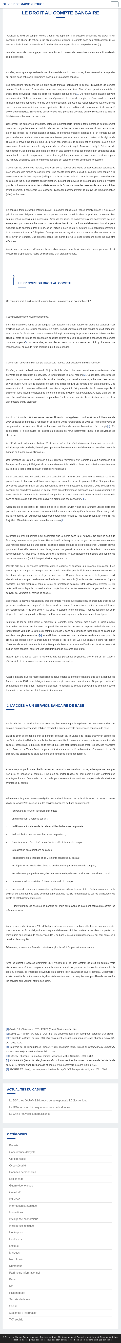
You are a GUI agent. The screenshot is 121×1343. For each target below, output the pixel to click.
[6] (62, 520)
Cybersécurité (17, 1165)
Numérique (15, 1265)
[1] (77, 93)
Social (13, 1306)
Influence (14, 1199)
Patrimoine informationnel (24, 1272)
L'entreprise (16, 1232)
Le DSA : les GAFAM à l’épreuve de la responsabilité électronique (48, 1100)
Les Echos (15, 1239)
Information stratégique (23, 1205)
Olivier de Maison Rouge (24, 4)
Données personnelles (22, 1172)
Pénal (12, 1279)
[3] (84, 375)
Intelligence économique (23, 1219)
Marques (14, 1252)
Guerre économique (21, 1185)
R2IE (12, 1286)
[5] (84, 499)
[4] (108, 426)
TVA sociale (16, 1319)
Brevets (13, 1145)
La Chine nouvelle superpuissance (29, 1113)
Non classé (16, 1259)
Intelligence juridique (21, 1225)
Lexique (14, 1245)
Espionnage (16, 1178)
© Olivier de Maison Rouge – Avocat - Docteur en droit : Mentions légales (39, 1337)
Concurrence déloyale (22, 1152)
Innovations (16, 1212)
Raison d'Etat (17, 1292)
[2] (26, 342)
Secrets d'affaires (19, 1299)
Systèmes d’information (23, 1312)
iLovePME (15, 1192)
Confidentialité (17, 1158)
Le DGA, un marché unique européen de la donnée (39, 1107)
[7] (40, 635)
